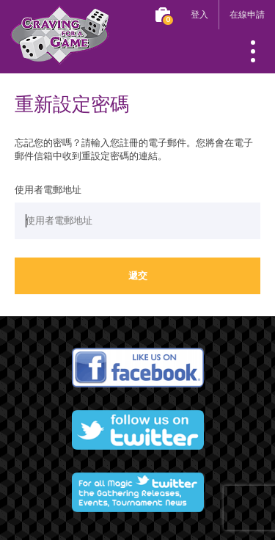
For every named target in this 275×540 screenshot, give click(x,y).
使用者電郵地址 (48, 190)
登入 (199, 14)
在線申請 (247, 14)
